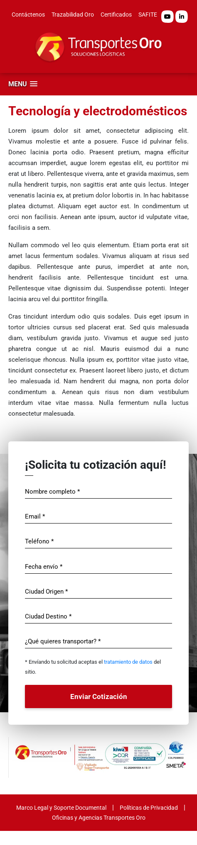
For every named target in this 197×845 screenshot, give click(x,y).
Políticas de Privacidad (149, 807)
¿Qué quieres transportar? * (63, 641)
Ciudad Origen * (46, 591)
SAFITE (147, 14)
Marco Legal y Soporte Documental (61, 807)
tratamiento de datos (128, 662)
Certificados (116, 14)
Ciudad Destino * (48, 616)
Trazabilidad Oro (73, 14)
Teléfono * (39, 541)
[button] (23, 84)
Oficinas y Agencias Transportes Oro (98, 817)
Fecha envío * (43, 566)
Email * (35, 516)
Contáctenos (28, 14)
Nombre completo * (52, 491)
